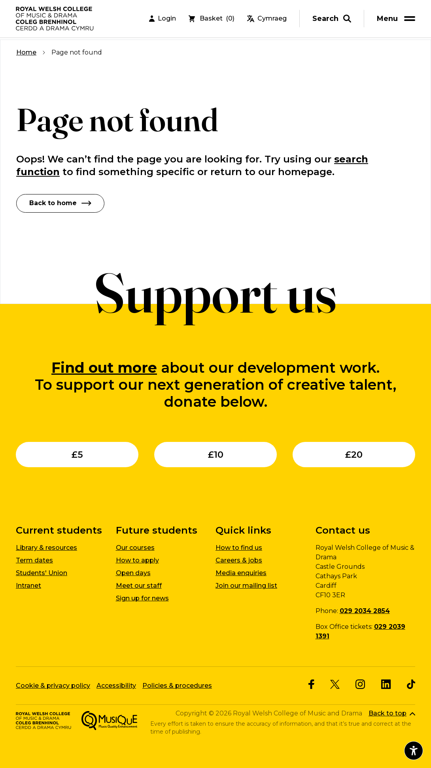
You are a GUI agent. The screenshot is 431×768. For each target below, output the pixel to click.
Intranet (28, 585)
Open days (133, 573)
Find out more (104, 367)
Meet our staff (139, 585)
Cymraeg (267, 19)
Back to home (60, 203)
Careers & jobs (239, 560)
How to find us (239, 547)
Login (162, 19)
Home (26, 52)
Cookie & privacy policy (53, 685)
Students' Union (41, 573)
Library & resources (46, 547)
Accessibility (116, 685)
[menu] (397, 19)
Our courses (135, 547)
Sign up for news (142, 598)
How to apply (137, 560)
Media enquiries (241, 573)
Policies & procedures (177, 685)
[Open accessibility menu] (413, 750)
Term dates (34, 560)
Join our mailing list (246, 585)
